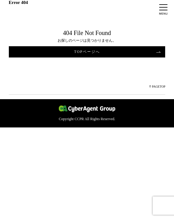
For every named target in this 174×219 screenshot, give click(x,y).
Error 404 (18, 2)
